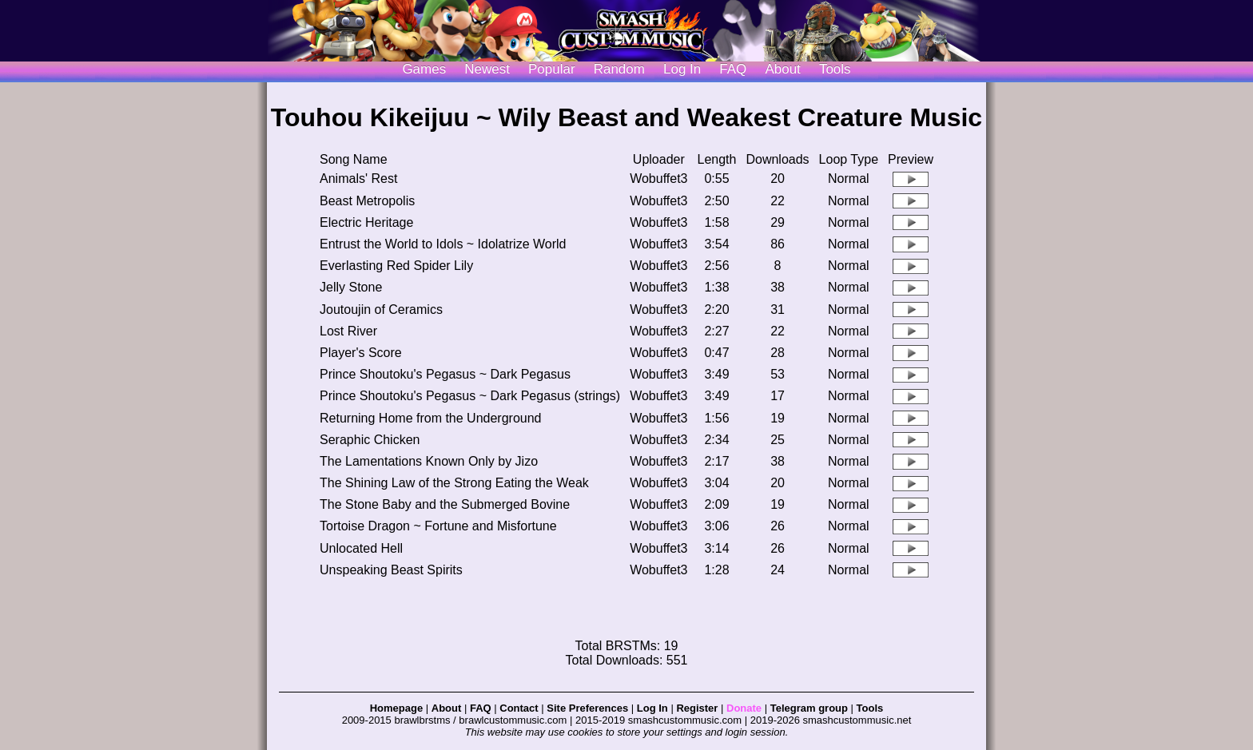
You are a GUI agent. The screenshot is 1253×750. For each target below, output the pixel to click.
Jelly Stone (351, 287)
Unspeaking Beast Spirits (391, 570)
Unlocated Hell (361, 548)
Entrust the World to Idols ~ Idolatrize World (443, 244)
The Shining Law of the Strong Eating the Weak (454, 483)
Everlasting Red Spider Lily (396, 265)
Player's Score (361, 352)
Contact (518, 708)
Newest (487, 69)
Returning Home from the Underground (430, 418)
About (782, 69)
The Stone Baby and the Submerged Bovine (445, 504)
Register (697, 708)
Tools (835, 69)
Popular (551, 69)
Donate (744, 708)
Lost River (348, 331)
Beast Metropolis (367, 201)
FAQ (732, 69)
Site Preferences (587, 708)
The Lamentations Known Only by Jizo (429, 461)
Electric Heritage (366, 222)
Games (424, 69)
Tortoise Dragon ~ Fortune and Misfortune (438, 526)
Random (619, 69)
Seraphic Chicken (370, 439)
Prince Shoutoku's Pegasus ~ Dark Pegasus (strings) (470, 396)
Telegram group (809, 708)
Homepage (396, 708)
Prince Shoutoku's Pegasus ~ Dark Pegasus (445, 374)
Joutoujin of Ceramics (381, 309)
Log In (652, 708)
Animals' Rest (358, 178)
